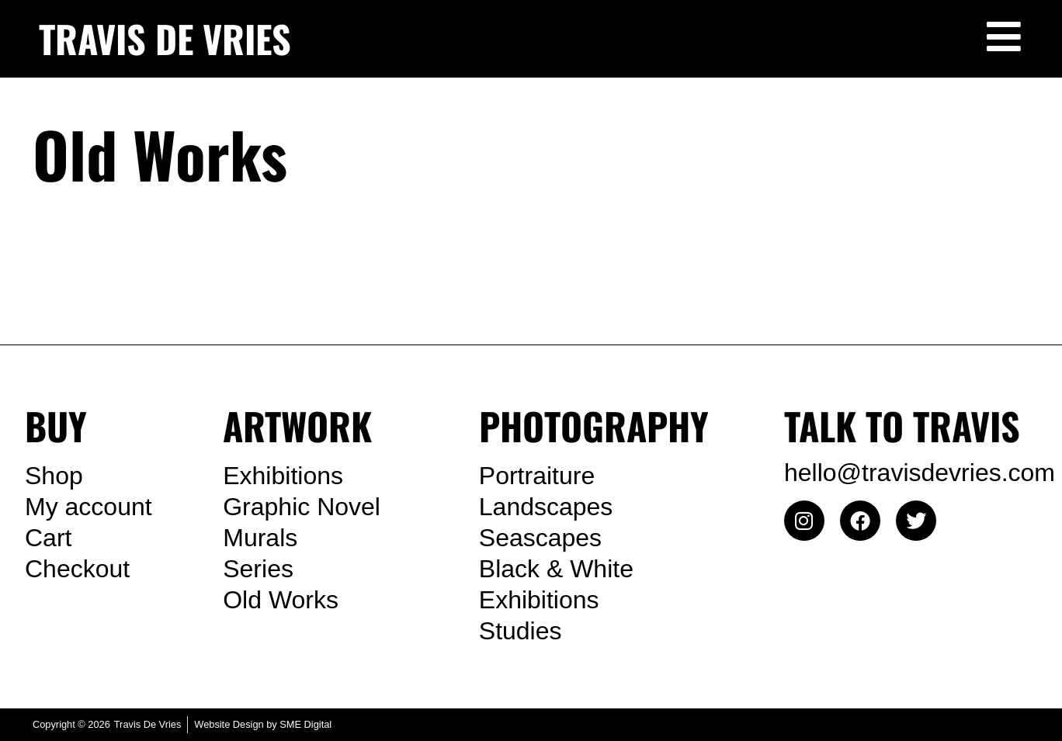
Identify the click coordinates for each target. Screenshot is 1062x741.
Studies (520, 631)
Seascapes (540, 538)
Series (258, 569)
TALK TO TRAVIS (902, 425)
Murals (260, 538)
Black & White (556, 569)
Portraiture (537, 476)
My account (88, 507)
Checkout (77, 569)
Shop (54, 476)
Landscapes (546, 507)
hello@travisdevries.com (919, 472)
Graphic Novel (301, 507)
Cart (48, 538)
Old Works (280, 600)
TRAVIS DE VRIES (165, 38)
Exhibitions (283, 476)
